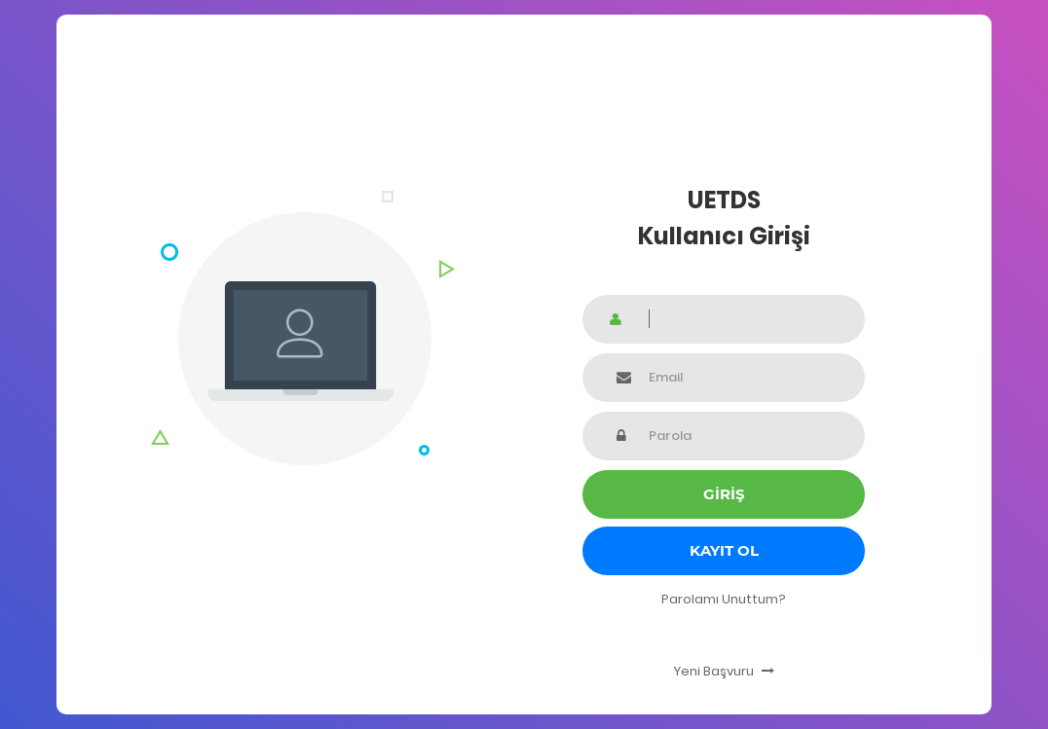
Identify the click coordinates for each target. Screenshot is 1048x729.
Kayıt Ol (724, 550)
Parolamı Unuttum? (723, 599)
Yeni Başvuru (724, 671)
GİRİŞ (724, 494)
